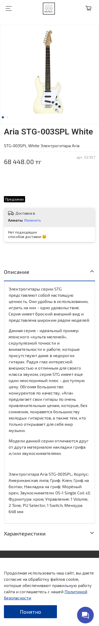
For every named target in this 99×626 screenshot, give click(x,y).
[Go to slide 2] (7, 117)
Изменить (32, 220)
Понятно (30, 612)
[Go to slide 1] (3, 117)
